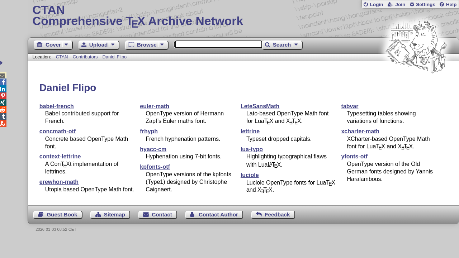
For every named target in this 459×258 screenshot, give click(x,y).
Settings (425, 4)
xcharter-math (360, 131)
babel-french (56, 106)
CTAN (62, 56)
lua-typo (252, 149)
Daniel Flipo (115, 56)
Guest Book (62, 214)
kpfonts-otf (155, 167)
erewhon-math (59, 182)
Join (400, 4)
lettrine (250, 131)
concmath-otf (57, 131)
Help (451, 4)
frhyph (149, 131)
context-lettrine (60, 156)
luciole (250, 175)
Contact (162, 214)
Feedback (277, 214)
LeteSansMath (260, 106)
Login (376, 4)
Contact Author (218, 214)
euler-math (154, 106)
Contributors (85, 56)
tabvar (349, 106)
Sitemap (114, 214)
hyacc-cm (153, 149)
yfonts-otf (354, 156)
